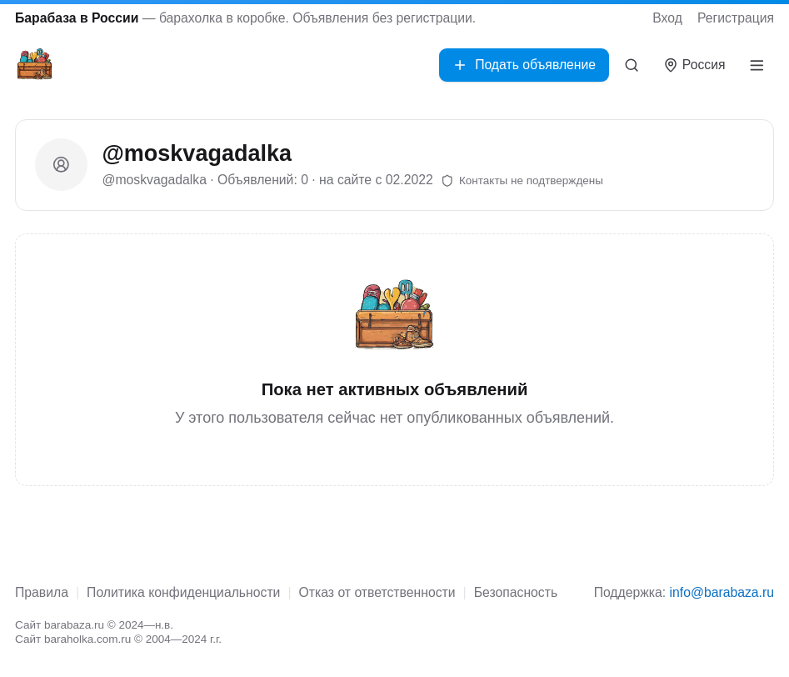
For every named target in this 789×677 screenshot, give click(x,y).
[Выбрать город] (694, 65)
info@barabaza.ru (722, 592)
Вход (667, 18)
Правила (41, 592)
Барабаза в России (76, 18)
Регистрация (735, 18)
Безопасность (515, 592)
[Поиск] (632, 65)
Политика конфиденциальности (183, 592)
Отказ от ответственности (377, 592)
